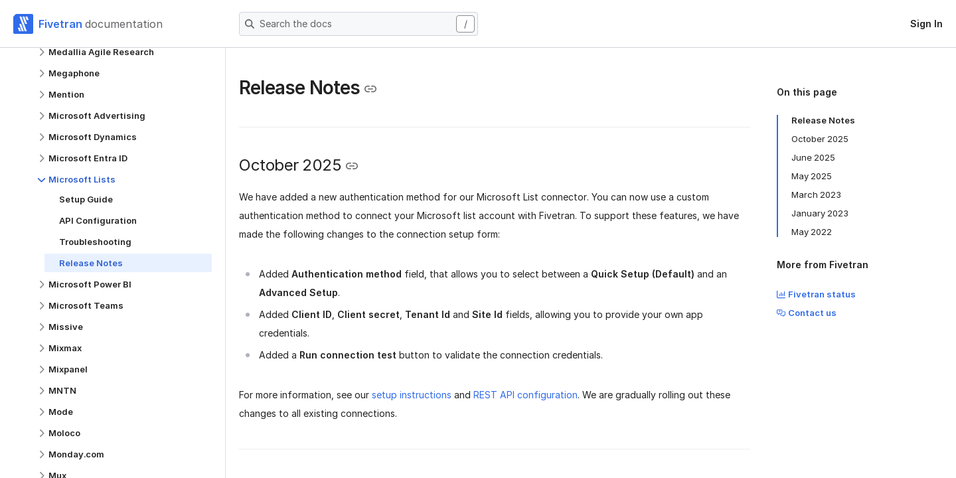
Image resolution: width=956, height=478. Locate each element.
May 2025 (811, 176)
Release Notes (823, 120)
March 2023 (816, 194)
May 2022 (811, 231)
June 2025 (813, 157)
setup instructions (411, 394)
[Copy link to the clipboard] (370, 89)
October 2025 (819, 138)
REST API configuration (525, 394)
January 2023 (819, 213)
